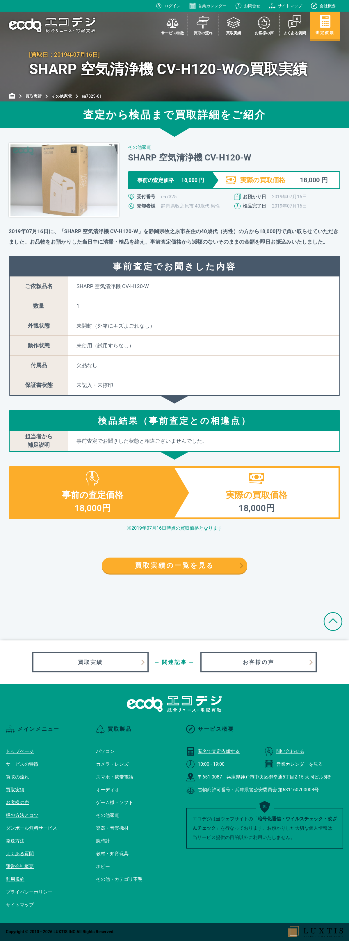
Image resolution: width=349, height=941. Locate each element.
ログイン (168, 6)
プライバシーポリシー (29, 892)
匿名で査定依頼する (213, 751)
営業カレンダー (208, 6)
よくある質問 (20, 853)
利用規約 (15, 879)
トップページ (20, 751)
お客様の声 (258, 662)
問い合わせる (284, 751)
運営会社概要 (20, 866)
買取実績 (90, 662)
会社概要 (323, 6)
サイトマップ (285, 6)
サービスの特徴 (22, 764)
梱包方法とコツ (22, 815)
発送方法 (15, 841)
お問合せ (247, 6)
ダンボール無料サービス (31, 828)
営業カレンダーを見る (294, 764)
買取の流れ (17, 777)
